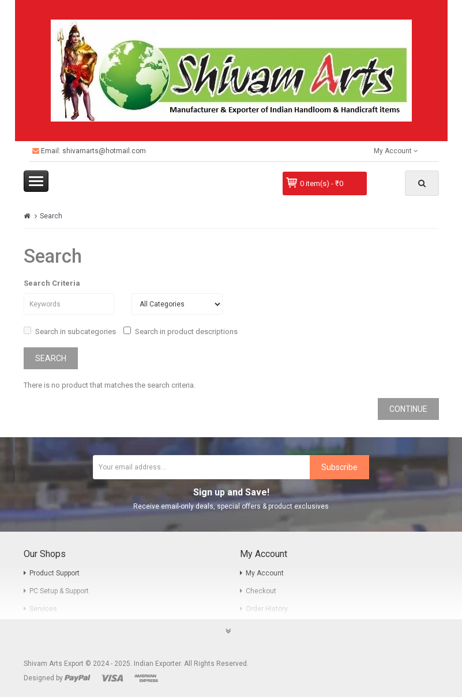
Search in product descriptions (180, 331)
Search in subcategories (70, 331)
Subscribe (339, 467)
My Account (265, 573)
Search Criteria (52, 283)
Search (51, 216)
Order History (267, 609)
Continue (408, 409)
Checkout (261, 591)
